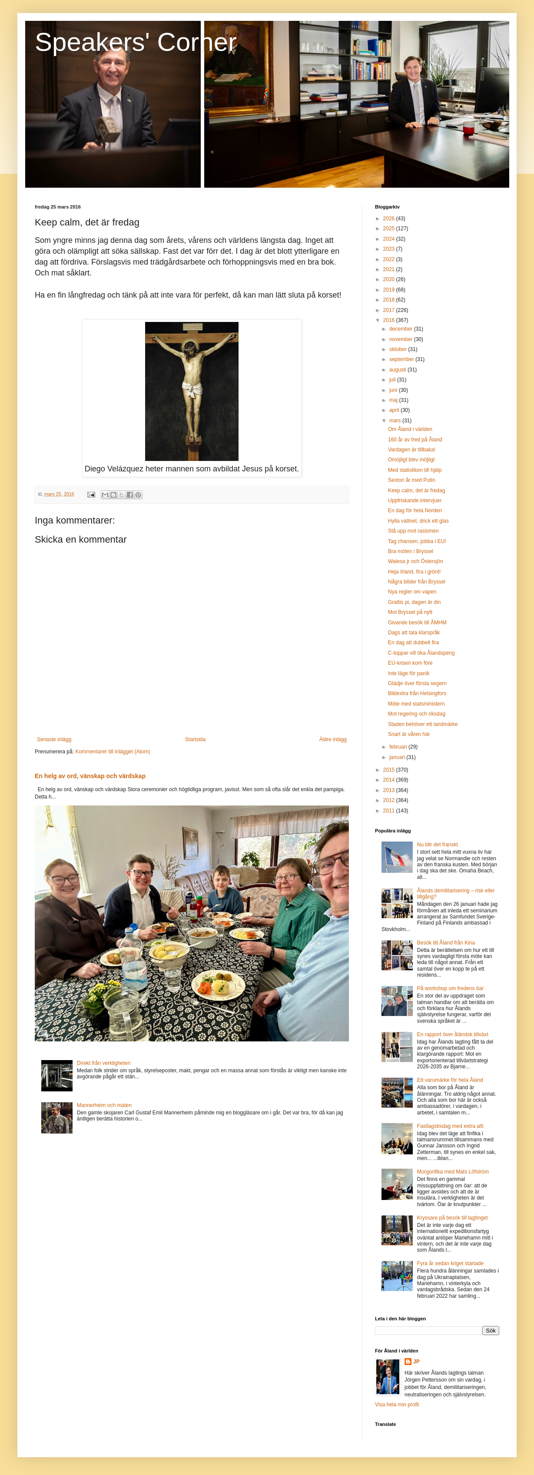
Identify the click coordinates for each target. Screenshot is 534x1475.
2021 (389, 269)
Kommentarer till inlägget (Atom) (112, 752)
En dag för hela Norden (415, 510)
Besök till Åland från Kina (446, 943)
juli (393, 380)
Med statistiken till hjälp (414, 470)
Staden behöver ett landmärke (423, 724)
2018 (389, 300)
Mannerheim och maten (104, 1105)
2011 (389, 811)
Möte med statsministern (416, 704)
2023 (389, 249)
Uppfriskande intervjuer (414, 500)
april (395, 410)
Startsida (195, 739)
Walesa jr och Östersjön (415, 561)
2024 (389, 239)
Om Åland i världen (410, 429)
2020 (389, 279)
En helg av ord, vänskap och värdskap (90, 775)
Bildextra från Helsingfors (417, 693)
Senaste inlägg (54, 739)
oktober (398, 349)
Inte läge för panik (408, 673)
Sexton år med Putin (411, 480)
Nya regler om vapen (412, 592)
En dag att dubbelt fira (413, 643)
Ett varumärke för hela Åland (450, 1080)
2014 (389, 780)
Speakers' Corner (136, 41)
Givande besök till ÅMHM (417, 623)
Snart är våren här (409, 734)
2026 (389, 218)
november (401, 339)
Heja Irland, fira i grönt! (414, 572)
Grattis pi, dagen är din (414, 602)
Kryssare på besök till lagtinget (452, 1218)
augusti (398, 370)
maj (394, 400)
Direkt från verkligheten (103, 1063)
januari (397, 757)
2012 (389, 800)
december (401, 329)
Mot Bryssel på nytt (410, 612)
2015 (389, 770)
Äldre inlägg (333, 739)
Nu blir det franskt (437, 845)
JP (416, 1362)
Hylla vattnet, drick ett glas (418, 521)
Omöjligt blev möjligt (411, 460)
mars (395, 421)
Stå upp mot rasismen (413, 531)
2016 (389, 320)
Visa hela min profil (397, 1405)
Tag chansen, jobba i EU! (417, 541)
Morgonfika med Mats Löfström (453, 1172)
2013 (389, 790)
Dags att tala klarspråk (414, 633)
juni (394, 390)
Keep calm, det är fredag (416, 490)
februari (398, 747)
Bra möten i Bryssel (410, 551)
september (402, 359)
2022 (389, 259)
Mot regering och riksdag (416, 714)
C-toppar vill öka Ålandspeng (421, 653)
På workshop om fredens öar (450, 988)
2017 (389, 310)
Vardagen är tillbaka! (411, 450)
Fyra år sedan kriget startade (450, 1263)
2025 (389, 228)
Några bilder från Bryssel (416, 582)
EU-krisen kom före (410, 663)
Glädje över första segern (417, 683)
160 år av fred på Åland (415, 440)
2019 (389, 290)
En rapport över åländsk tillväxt (452, 1034)
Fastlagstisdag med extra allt (450, 1126)
